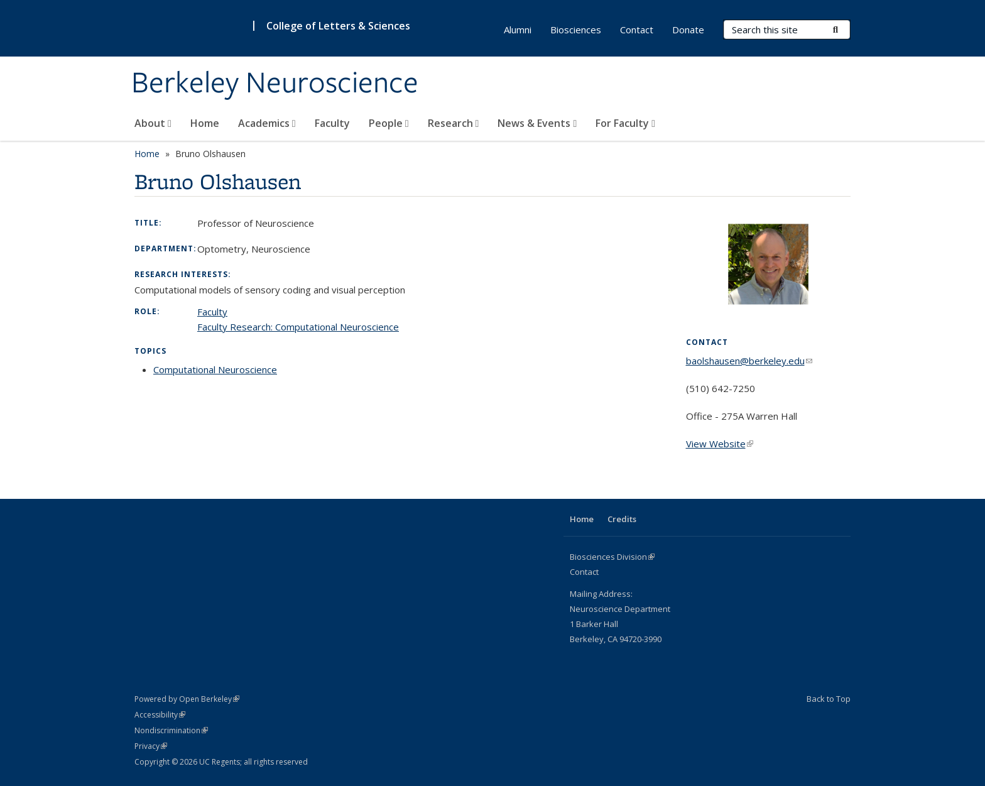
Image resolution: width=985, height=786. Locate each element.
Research (453, 123)
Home (204, 123)
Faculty (332, 123)
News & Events (537, 123)
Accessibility (159, 714)
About (152, 123)
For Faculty (625, 123)
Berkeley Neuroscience (274, 83)
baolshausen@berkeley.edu (749, 360)
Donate (688, 29)
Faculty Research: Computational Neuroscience (298, 326)
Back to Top (829, 698)
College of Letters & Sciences (338, 26)
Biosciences (575, 29)
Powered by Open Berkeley (186, 699)
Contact (636, 29)
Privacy (150, 746)
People (389, 123)
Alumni (517, 29)
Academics (267, 123)
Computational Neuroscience (215, 369)
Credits (621, 519)
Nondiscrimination (171, 730)
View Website (719, 443)
